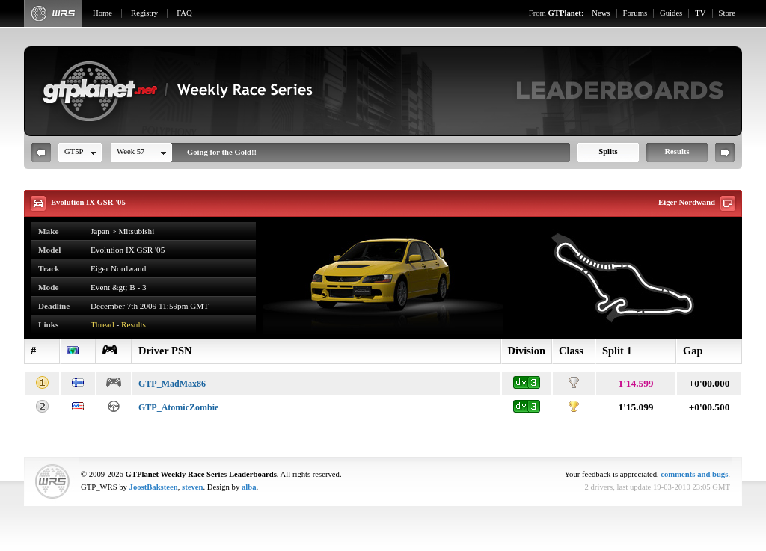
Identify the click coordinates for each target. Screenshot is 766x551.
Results (676, 151)
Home (102, 13)
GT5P (73, 151)
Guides (671, 13)
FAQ (184, 13)
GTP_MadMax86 (172, 383)
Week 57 (130, 151)
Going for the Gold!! (222, 152)
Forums (635, 13)
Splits (607, 151)
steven (192, 487)
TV (700, 13)
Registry (144, 13)
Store (727, 13)
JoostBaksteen (153, 487)
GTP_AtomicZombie (178, 407)
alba (249, 487)
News (601, 13)
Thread (102, 324)
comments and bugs (694, 474)
